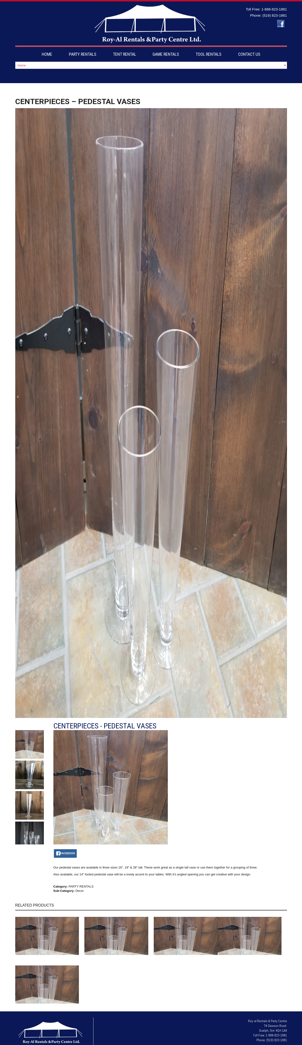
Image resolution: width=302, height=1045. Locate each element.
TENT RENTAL (124, 54)
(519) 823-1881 (274, 15)
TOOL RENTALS (208, 54)
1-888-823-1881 (274, 9)
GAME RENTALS (166, 54)
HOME (47, 54)
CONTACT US (249, 54)
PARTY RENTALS (82, 54)
